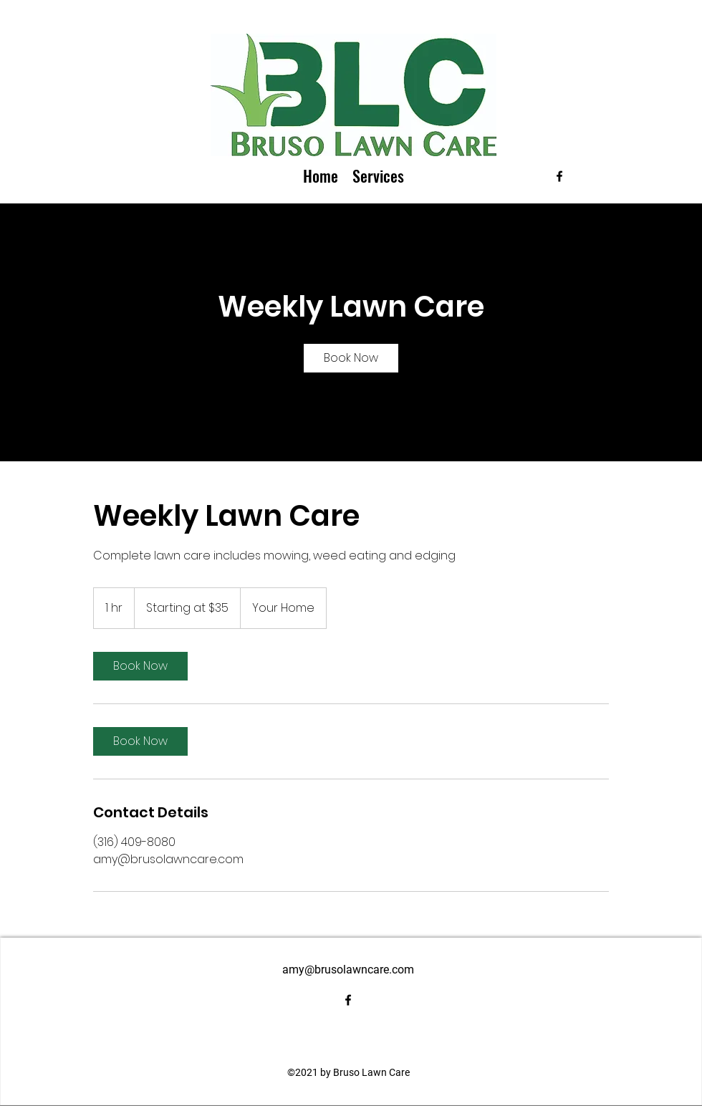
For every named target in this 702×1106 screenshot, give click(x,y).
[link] (351, 358)
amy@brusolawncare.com (348, 969)
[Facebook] (559, 176)
